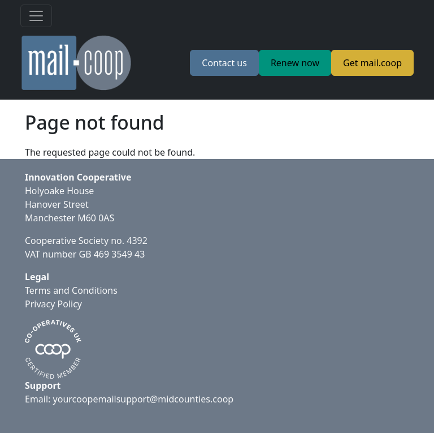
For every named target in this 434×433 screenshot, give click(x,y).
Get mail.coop (372, 63)
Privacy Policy (53, 304)
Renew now (295, 63)
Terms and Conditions (71, 290)
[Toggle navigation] (36, 16)
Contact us (224, 63)
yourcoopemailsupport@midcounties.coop (143, 399)
